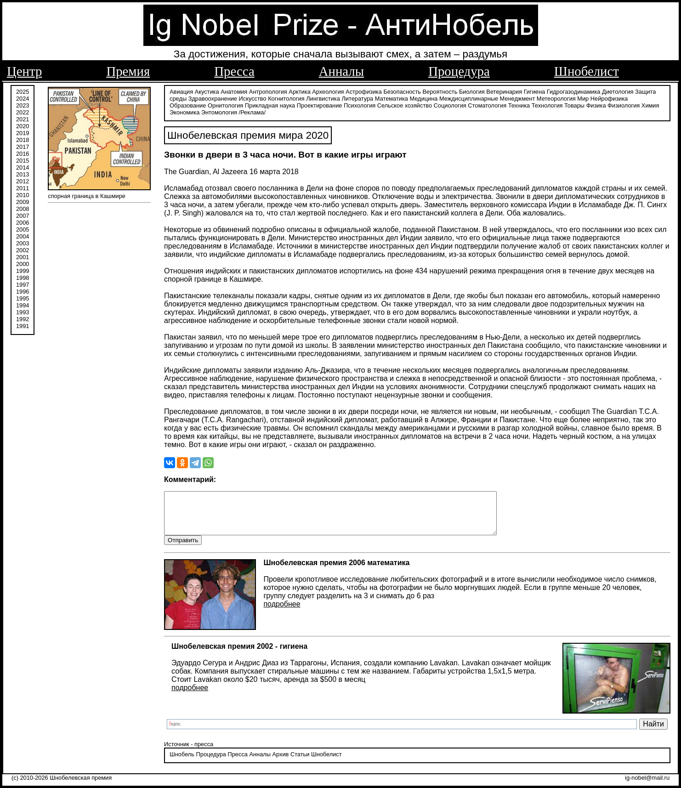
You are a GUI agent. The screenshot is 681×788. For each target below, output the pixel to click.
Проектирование (319, 104)
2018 (22, 139)
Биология (472, 90)
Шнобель (182, 762)
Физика (596, 104)
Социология (450, 104)
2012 (22, 180)
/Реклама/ (252, 111)
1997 (22, 283)
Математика (391, 97)
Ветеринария (504, 90)
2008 (22, 207)
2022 (22, 111)
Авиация (181, 90)
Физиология (623, 104)
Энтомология (219, 111)
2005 (22, 228)
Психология (359, 104)
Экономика (184, 111)
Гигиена (534, 90)
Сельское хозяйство (404, 104)
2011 (22, 187)
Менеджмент (517, 97)
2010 (22, 194)
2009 (22, 201)
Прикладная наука (270, 104)
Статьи (299, 762)
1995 (22, 297)
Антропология (268, 90)
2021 (22, 118)
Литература (357, 97)
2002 (22, 249)
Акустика (207, 90)
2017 (22, 145)
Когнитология (286, 97)
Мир (583, 97)
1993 (22, 311)
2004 (22, 235)
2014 (22, 166)
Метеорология (556, 97)
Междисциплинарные (468, 97)
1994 (22, 304)
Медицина (423, 97)
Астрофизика (364, 90)
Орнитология (225, 104)
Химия (650, 104)
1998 (22, 276)
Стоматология (487, 104)
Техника (519, 104)
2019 (22, 132)
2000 (22, 263)
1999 (22, 269)
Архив (280, 762)
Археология (328, 90)
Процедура (459, 71)
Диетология (618, 90)
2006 (22, 221)
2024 (22, 97)
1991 (22, 325)
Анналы (341, 71)
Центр (24, 71)
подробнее (281, 612)
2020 (22, 125)
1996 (22, 290)
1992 (22, 318)
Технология (547, 104)
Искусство (253, 97)
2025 (22, 90)
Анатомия (234, 90)
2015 (22, 159)
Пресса (234, 71)
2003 (22, 242)
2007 (22, 214)
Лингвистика (323, 97)
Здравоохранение (212, 97)
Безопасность (402, 90)
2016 (22, 152)
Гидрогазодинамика (574, 90)
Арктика (299, 90)
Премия (128, 71)
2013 (22, 173)
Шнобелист (586, 71)
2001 (22, 256)
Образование (188, 104)
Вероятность (440, 90)
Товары (574, 104)
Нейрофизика (609, 97)
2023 (22, 104)
